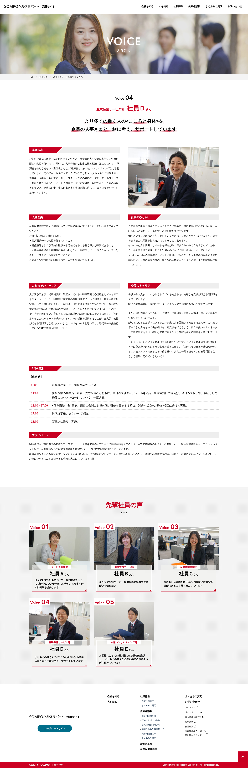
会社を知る (147, 6)
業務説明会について (151, 725)
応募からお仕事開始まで (153, 729)
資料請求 (189, 722)
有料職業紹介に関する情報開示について (195, 733)
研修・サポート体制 (151, 720)
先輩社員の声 (148, 701)
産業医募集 (146, 743)
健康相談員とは (149, 716)
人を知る (163, 6)
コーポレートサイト (55, 728)
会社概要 (189, 726)
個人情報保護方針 (193, 717)
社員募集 (178, 6)
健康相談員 (194, 6)
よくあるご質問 (213, 6)
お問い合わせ (235, 6)
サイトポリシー (192, 712)
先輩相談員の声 (149, 733)
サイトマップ (191, 707)
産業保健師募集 (148, 749)
